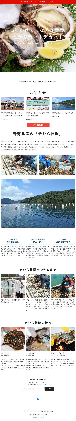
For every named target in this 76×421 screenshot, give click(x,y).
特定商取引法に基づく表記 (45, 411)
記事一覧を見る (38, 125)
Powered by (38, 417)
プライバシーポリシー (29, 411)
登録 (50, 389)
